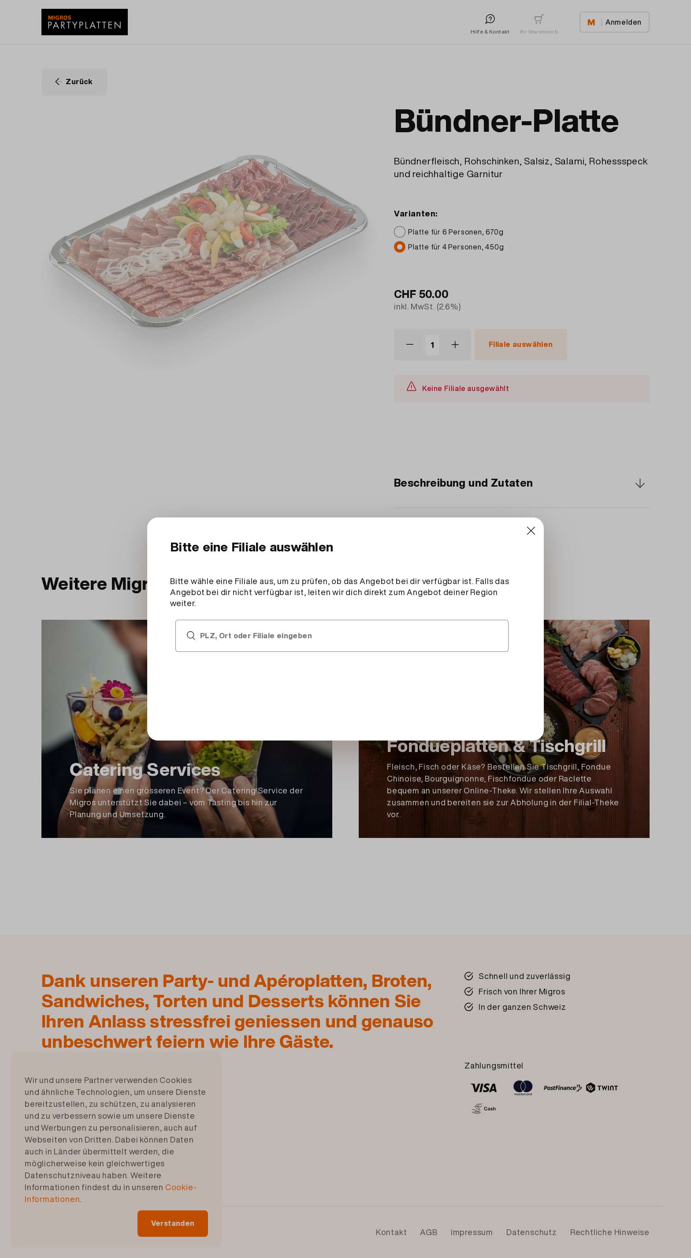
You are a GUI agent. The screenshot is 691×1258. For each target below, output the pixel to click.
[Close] (523, 534)
